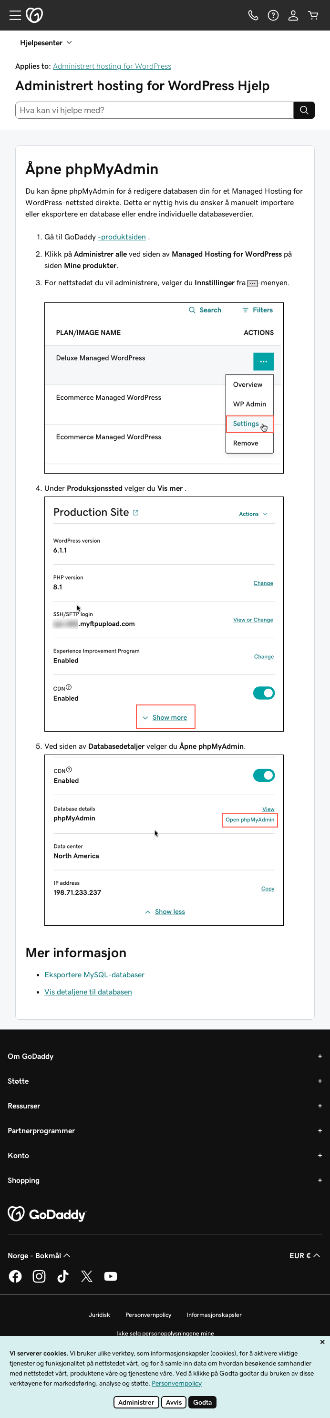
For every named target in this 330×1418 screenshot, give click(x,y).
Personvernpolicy (148, 1315)
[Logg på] (293, 15)
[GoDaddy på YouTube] (110, 1281)
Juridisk (99, 1315)
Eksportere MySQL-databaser (94, 974)
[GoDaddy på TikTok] (63, 1281)
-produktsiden (122, 236)
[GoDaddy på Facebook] (15, 1281)
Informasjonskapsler (214, 1315)
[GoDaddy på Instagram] (39, 1281)
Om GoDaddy (30, 1056)
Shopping (24, 1180)
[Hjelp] (273, 15)
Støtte (18, 1081)
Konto (18, 1155)
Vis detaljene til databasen (88, 991)
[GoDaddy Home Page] (47, 1214)
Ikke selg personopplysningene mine (165, 1333)
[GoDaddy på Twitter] (86, 1281)
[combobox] (154, 110)
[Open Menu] (11, 15)
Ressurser (24, 1105)
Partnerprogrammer (41, 1130)
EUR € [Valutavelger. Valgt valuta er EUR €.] (305, 1255)
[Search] (304, 110)
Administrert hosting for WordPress (112, 66)
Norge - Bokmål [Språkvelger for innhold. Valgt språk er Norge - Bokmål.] (40, 1255)
